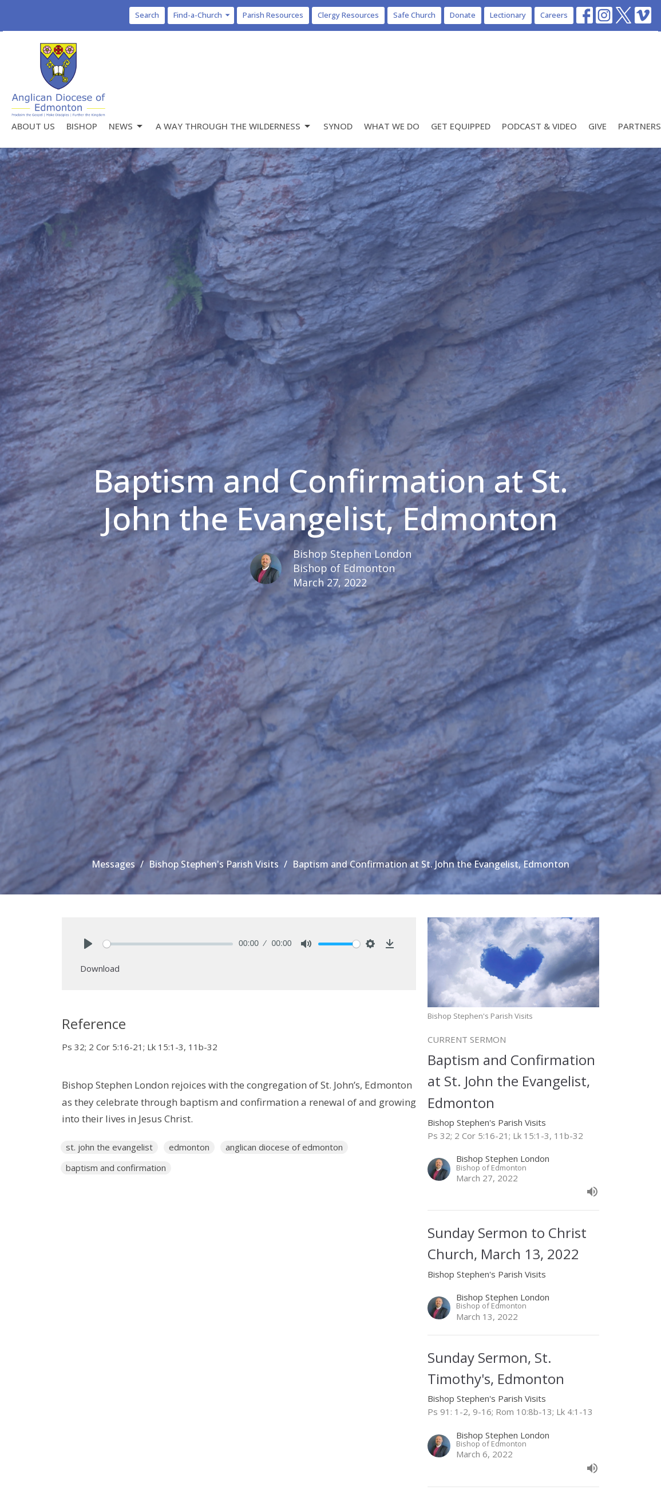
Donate (463, 15)
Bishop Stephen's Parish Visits (214, 864)
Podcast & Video (539, 126)
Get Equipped (460, 126)
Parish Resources (273, 15)
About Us (33, 126)
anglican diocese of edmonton (284, 1147)
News (126, 126)
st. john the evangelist (109, 1147)
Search (147, 15)
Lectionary (508, 15)
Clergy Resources (348, 15)
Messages (113, 864)
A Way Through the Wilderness (234, 126)
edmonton (189, 1147)
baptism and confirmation (116, 1167)
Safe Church (414, 15)
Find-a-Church (202, 15)
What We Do (391, 126)
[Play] (88, 944)
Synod (338, 126)
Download (100, 968)
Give (597, 126)
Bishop (81, 126)
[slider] (168, 944)
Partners (639, 126)
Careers (554, 15)
